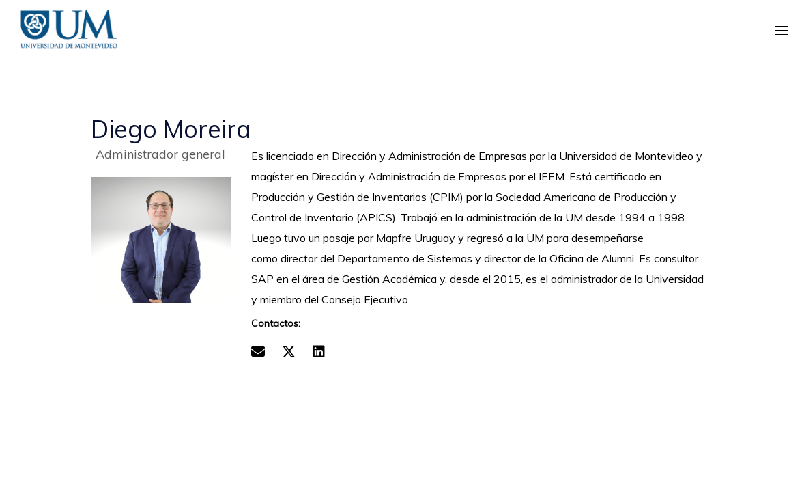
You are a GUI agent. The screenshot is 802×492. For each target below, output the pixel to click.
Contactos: (275, 323)
